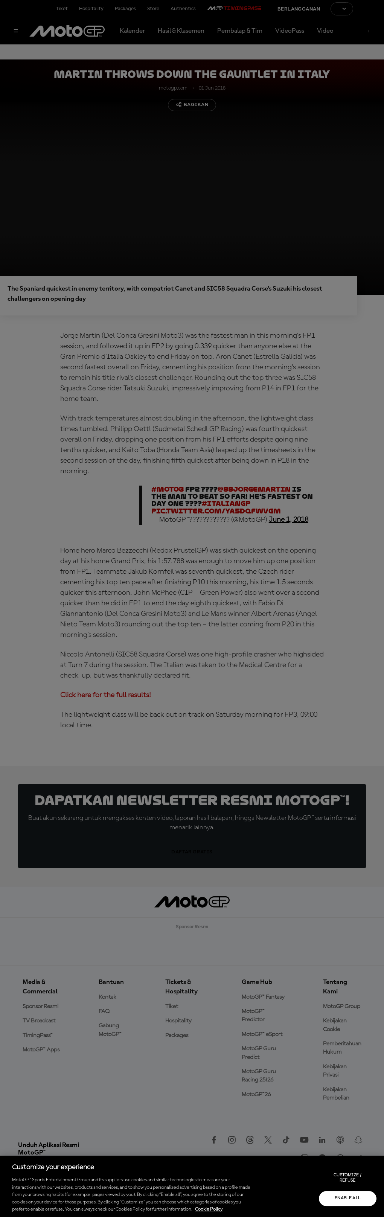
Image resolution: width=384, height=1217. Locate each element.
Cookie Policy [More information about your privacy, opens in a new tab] (208, 1209)
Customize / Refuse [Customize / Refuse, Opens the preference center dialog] (347, 1178)
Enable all (348, 1198)
